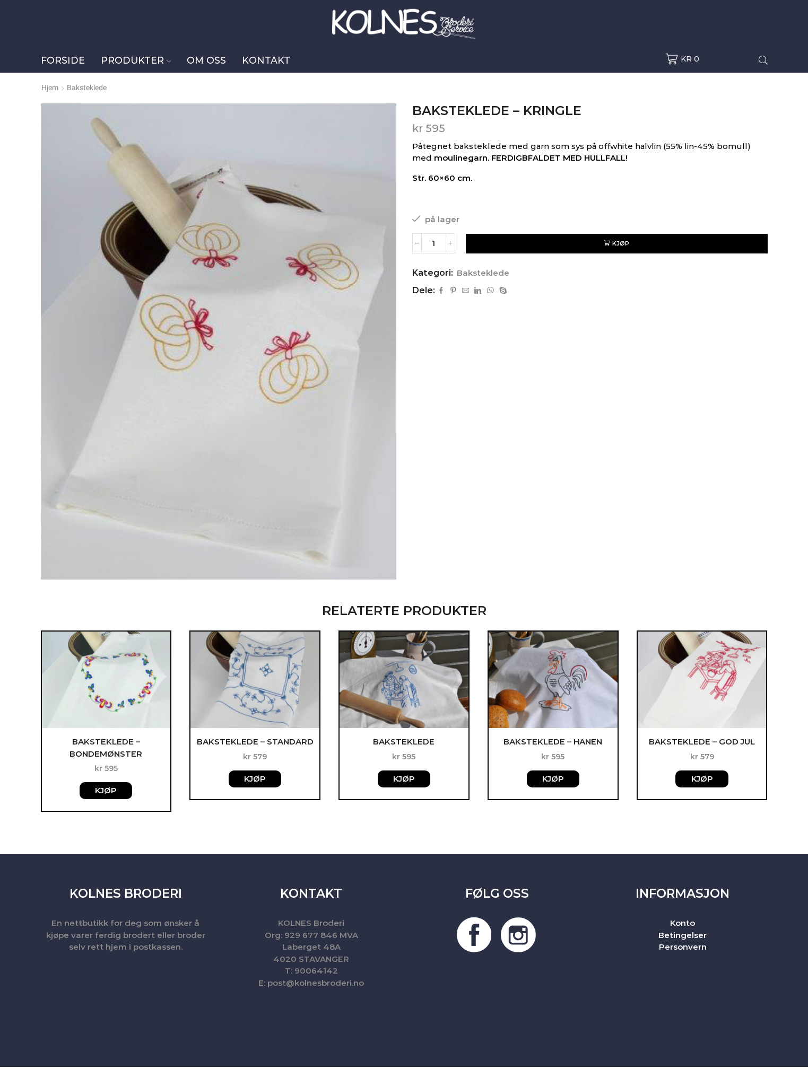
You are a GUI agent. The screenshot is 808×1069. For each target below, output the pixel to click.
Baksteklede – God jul (702, 742)
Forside (63, 60)
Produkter (136, 60)
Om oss (206, 60)
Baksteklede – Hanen (552, 742)
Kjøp (621, 244)
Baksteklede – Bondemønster (106, 748)
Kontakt (266, 60)
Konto (682, 925)
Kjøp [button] (106, 792)
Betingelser (682, 937)
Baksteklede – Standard (255, 742)
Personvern (683, 949)
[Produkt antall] (434, 243)
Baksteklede (87, 87)
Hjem (49, 87)
